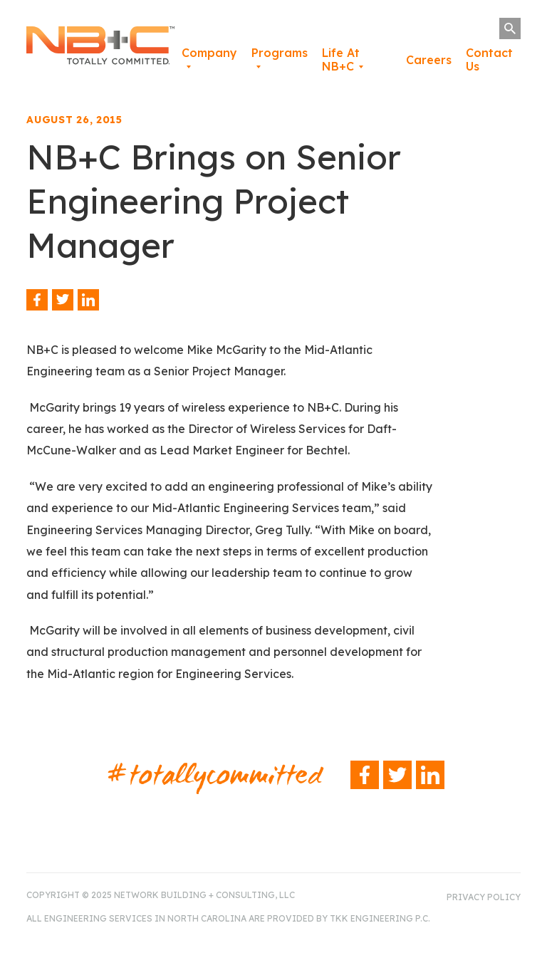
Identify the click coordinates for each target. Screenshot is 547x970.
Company (209, 53)
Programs (279, 53)
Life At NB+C (341, 59)
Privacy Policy (484, 897)
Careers (429, 60)
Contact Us (489, 59)
